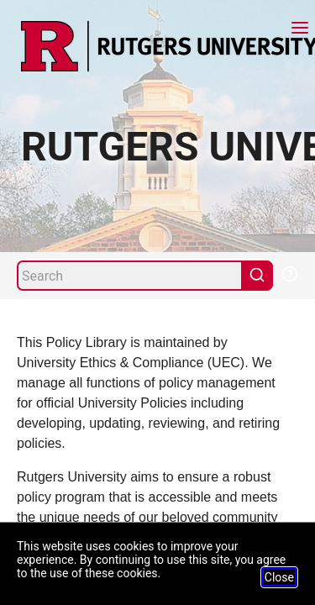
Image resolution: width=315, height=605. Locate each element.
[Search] (130, 275)
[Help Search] (289, 272)
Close (279, 577)
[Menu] (300, 30)
